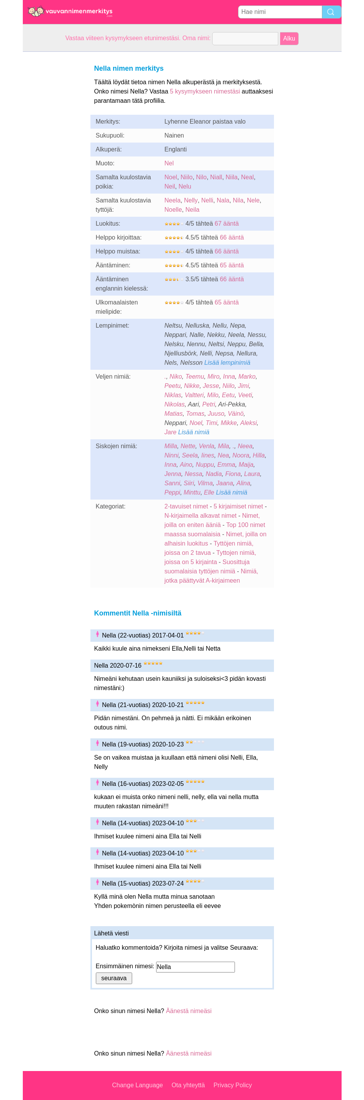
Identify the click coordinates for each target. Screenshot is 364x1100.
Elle (209, 492)
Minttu (192, 492)
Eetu (228, 395)
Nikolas (175, 404)
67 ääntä (227, 223)
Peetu (173, 386)
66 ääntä (232, 237)
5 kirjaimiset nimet (238, 506)
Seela (190, 455)
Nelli (207, 200)
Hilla (259, 455)
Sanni (172, 483)
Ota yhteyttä (188, 1085)
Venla (206, 446)
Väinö (235, 413)
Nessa (193, 474)
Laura (252, 474)
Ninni (172, 455)
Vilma (205, 483)
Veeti (245, 395)
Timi (211, 423)
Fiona (233, 474)
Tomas (195, 413)
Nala (223, 200)
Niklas (173, 395)
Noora (241, 455)
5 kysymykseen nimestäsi (205, 91)
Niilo (186, 177)
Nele (253, 200)
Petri (208, 404)
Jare (171, 432)
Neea (245, 446)
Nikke (191, 386)
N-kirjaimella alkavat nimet (201, 515)
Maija (246, 464)
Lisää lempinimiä (227, 362)
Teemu (194, 376)
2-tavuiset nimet (186, 506)
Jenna (173, 474)
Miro (213, 376)
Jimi (243, 386)
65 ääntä (232, 265)
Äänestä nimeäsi (188, 1011)
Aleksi (248, 423)
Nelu (185, 186)
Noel (171, 177)
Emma (226, 464)
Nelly (191, 200)
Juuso (216, 413)
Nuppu (205, 464)
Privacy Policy (232, 1085)
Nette (187, 446)
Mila (223, 446)
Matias (174, 413)
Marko (246, 376)
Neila (192, 209)
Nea (223, 455)
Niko (176, 376)
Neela (173, 200)
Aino (186, 464)
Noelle (173, 209)
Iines (207, 455)
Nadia (214, 474)
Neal (247, 177)
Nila (238, 200)
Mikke (229, 423)
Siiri (189, 483)
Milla (171, 446)
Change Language (137, 1085)
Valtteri (194, 395)
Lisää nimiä (193, 432)
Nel (169, 163)
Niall (216, 177)
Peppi (172, 492)
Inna (229, 376)
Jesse (211, 386)
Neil (170, 186)
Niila (232, 177)
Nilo (201, 177)
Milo (212, 395)
